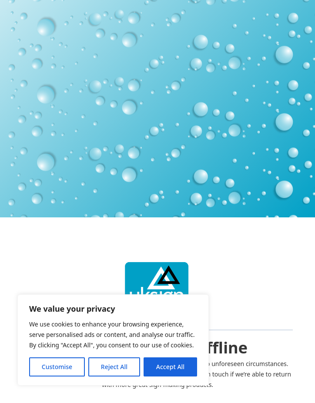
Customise (57, 367)
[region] (113, 340)
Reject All (114, 367)
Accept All (170, 367)
